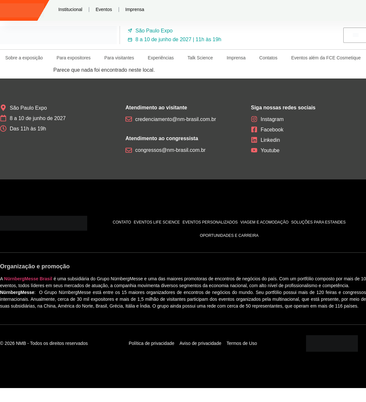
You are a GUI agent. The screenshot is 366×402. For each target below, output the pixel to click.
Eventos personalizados (210, 222)
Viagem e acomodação (264, 222)
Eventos (104, 9)
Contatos (268, 57)
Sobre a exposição (24, 57)
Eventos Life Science (157, 222)
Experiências (161, 57)
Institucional (70, 9)
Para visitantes (119, 57)
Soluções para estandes (318, 222)
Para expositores (73, 57)
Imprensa (134, 9)
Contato (122, 222)
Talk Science (200, 57)
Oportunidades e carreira (229, 235)
